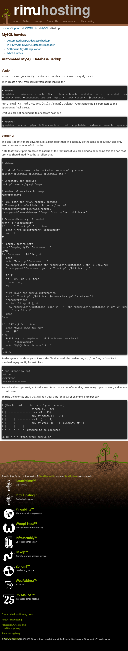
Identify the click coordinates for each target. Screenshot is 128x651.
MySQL (44, 28)
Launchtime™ (26, 481)
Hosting (38, 21)
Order (26, 21)
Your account (69, 21)
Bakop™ (22, 552)
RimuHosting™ (26, 495)
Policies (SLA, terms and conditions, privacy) (14, 626)
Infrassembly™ (26, 538)
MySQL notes (15, 53)
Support (16, 28)
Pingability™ (25, 509)
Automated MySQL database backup (28, 41)
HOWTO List (30, 28)
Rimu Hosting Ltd (47, 476)
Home (15, 21)
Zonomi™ (23, 566)
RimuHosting (87, 21)
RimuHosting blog (11, 633)
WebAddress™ (26, 581)
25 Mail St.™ (25, 595)
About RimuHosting (12, 620)
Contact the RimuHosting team (17, 614)
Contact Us (52, 21)
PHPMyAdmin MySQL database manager (31, 45)
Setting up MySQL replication (24, 49)
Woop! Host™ (26, 524)
